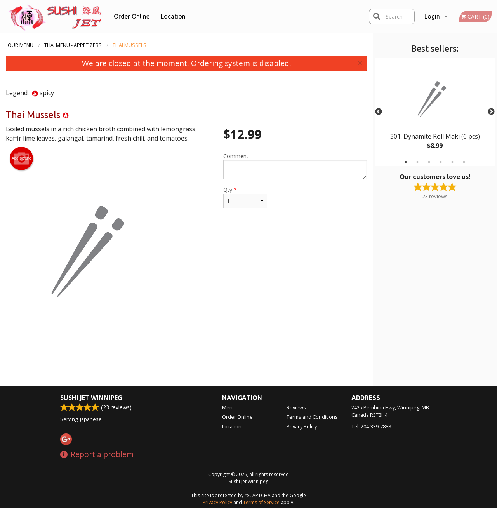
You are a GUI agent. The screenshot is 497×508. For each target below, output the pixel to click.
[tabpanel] (435, 112)
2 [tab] (417, 162)
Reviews (296, 407)
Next (491, 112)
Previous (378, 112)
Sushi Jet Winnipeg (91, 397)
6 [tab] (464, 162)
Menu (229, 407)
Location (173, 16)
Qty (245, 197)
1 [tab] (406, 162)
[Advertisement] (186, 360)
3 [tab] (429, 162)
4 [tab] (441, 162)
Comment (295, 165)
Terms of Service (261, 502)
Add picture (21, 158)
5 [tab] (452, 162)
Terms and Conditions (312, 416)
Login (432, 16)
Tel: (371, 426)
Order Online (131, 16)
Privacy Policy (302, 426)
